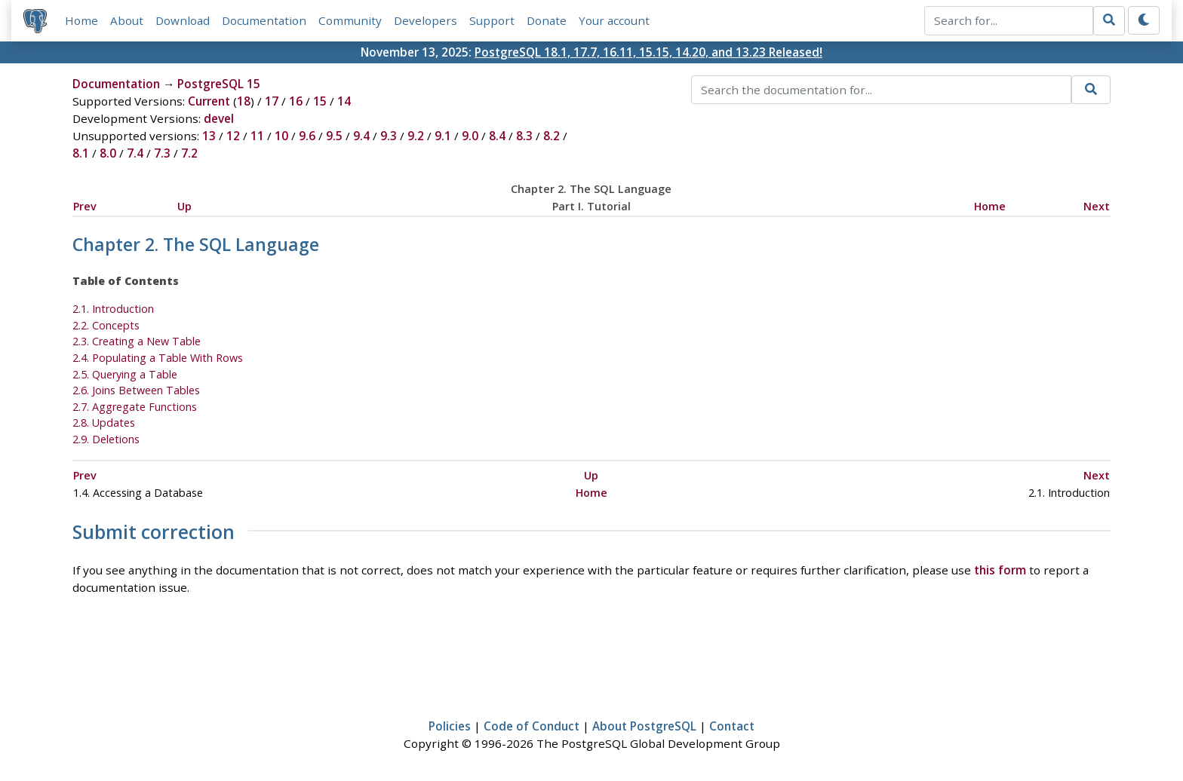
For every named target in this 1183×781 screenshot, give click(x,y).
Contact (731, 726)
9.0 (470, 135)
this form (1000, 569)
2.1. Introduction (113, 309)
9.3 (388, 135)
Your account (614, 20)
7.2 (189, 153)
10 (281, 135)
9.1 (443, 135)
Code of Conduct (531, 726)
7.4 (135, 153)
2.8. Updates (103, 422)
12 (233, 135)
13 (209, 135)
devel (219, 118)
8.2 (551, 135)
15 (320, 101)
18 (243, 101)
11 (257, 135)
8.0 (108, 153)
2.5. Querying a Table (124, 374)
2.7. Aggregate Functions (134, 407)
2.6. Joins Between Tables (136, 390)
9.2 (415, 135)
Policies (450, 726)
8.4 (497, 135)
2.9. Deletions (106, 439)
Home (81, 20)
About (126, 20)
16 (296, 101)
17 (271, 101)
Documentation (264, 20)
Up (184, 206)
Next (1096, 206)
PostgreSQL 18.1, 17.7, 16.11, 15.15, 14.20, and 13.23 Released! (648, 52)
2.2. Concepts (106, 325)
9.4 (361, 135)
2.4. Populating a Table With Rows (157, 358)
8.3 (524, 135)
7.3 (162, 153)
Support (492, 20)
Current (209, 101)
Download (182, 20)
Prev (85, 206)
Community (350, 20)
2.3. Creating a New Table (136, 341)
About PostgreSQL (644, 726)
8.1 (80, 153)
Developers (425, 20)
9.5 (334, 135)
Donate (547, 20)
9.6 (307, 135)
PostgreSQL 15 (218, 83)
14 (344, 101)
